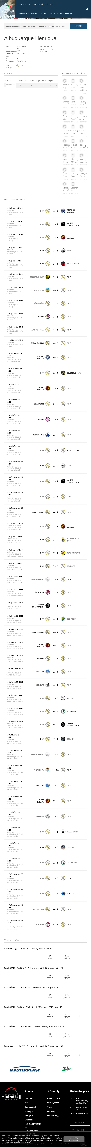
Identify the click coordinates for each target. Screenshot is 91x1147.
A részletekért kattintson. (23, 1143)
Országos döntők (28, 13)
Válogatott (52, 4)
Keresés (78, 26)
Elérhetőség (53, 1115)
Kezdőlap (29, 1098)
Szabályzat (29, 1111)
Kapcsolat (80, 1123)
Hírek (27, 1102)
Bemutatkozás (54, 1098)
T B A (21, 65)
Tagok (50, 1107)
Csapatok (44, 13)
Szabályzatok (53, 1102)
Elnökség (51, 1111)
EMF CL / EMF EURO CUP (61, 13)
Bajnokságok (26, 4)
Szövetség (39, 4)
